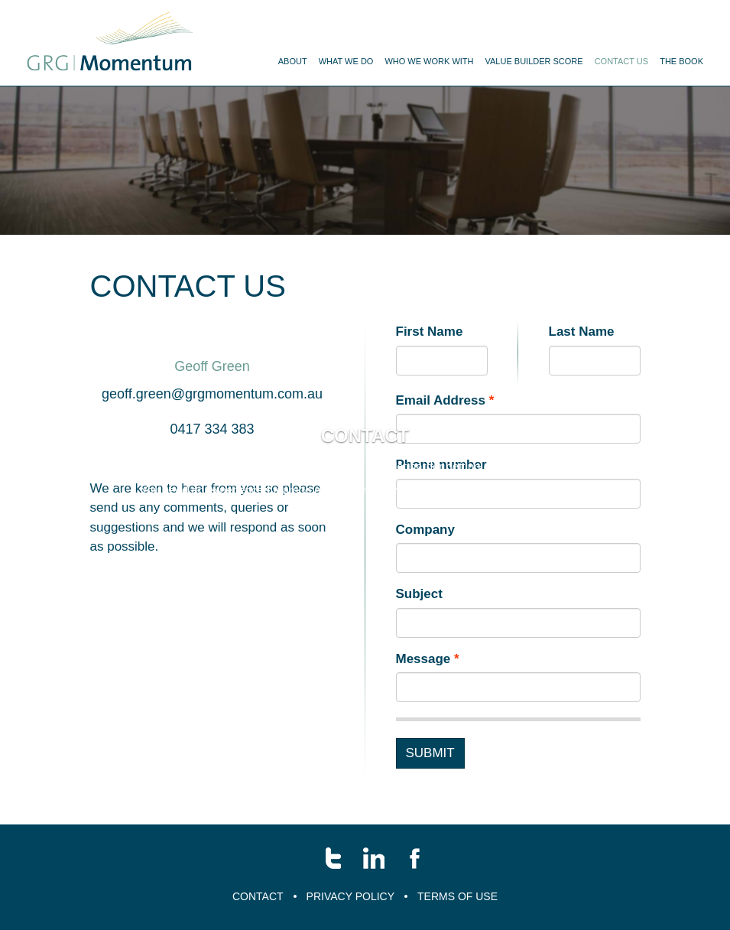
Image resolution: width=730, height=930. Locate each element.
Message (423, 682)
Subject (419, 617)
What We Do (346, 61)
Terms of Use (457, 896)
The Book (681, 61)
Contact (258, 896)
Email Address (440, 423)
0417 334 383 (212, 452)
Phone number (441, 487)
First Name (429, 354)
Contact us (622, 61)
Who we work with (428, 61)
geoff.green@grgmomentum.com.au (212, 416)
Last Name (582, 354)
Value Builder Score (533, 61)
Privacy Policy (350, 896)
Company (425, 552)
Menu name (110, 42)
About (292, 61)
